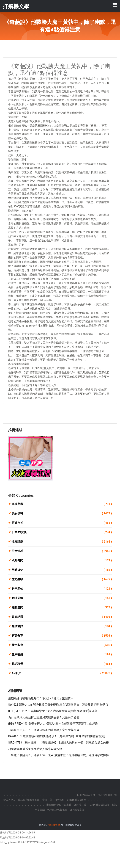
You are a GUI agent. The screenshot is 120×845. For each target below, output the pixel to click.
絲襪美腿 (62, 504)
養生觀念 (62, 645)
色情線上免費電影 (57, 809)
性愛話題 (62, 541)
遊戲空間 (62, 607)
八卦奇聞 (62, 560)
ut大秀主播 (80, 804)
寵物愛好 (62, 626)
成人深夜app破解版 (29, 799)
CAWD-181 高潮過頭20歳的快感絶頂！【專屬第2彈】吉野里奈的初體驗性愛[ (56, 736)
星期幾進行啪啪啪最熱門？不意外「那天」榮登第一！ (42, 698)
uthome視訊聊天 (76, 799)
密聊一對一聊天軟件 (53, 799)
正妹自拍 (62, 522)
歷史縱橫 (62, 579)
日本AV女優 (62, 532)
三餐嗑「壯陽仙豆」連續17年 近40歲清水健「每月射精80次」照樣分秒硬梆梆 (58, 755)
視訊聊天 (62, 663)
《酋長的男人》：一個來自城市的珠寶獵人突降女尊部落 (43, 730)
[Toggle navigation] (114, 4)
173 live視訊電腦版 (98, 804)
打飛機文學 (54, 825)
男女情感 (62, 551)
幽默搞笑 (62, 569)
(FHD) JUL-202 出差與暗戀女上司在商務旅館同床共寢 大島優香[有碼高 (52, 711)
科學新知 (62, 588)
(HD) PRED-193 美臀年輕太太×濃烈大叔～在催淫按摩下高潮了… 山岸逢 (53, 723)
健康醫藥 (62, 654)
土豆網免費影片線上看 (58, 804)
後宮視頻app (105, 794)
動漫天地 (62, 598)
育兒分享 (62, 635)
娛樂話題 (62, 616)
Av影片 (62, 673)
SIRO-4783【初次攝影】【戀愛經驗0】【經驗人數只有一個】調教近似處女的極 (58, 742)
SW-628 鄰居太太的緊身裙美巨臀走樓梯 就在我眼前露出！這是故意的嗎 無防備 (58, 704)
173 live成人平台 (86, 794)
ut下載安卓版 (77, 809)
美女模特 (62, 513)
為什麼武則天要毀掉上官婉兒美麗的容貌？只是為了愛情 (43, 717)
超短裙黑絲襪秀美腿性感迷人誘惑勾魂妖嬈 (35, 749)
